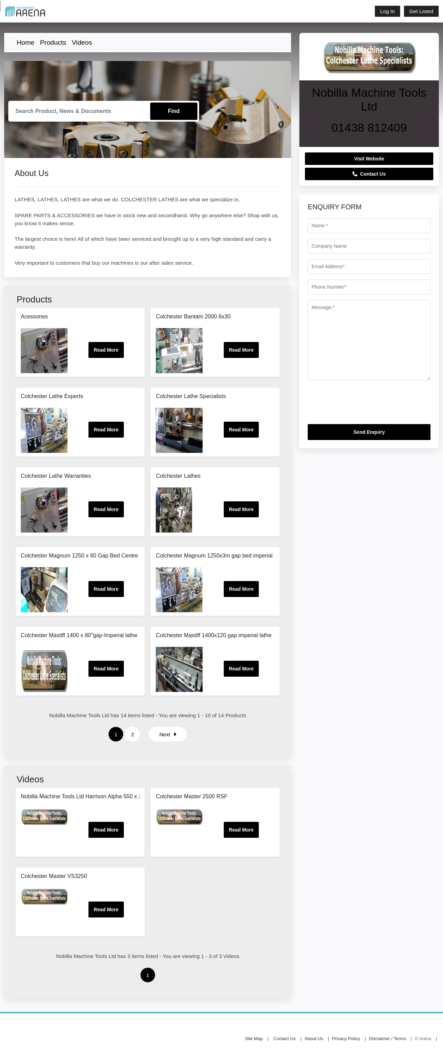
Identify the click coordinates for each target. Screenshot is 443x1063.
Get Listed (421, 11)
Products (53, 42)
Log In (387, 11)
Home (25, 42)
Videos (82, 42)
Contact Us (369, 174)
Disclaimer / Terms (387, 1039)
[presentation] (360, 405)
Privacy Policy (346, 1039)
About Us (314, 1039)
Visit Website (369, 158)
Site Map (254, 1039)
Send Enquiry (369, 432)
